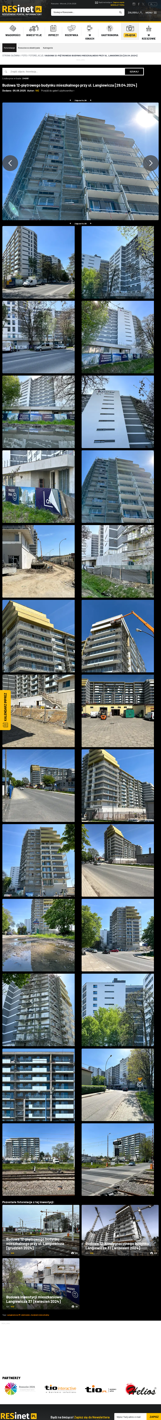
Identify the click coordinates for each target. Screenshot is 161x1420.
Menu (151, 12)
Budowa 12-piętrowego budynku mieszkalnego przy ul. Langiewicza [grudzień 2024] (35, 1243)
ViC (37, 90)
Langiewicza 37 (13, 1315)
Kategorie (48, 47)
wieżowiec (25, 1315)
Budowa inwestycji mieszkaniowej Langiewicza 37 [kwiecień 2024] (34, 1299)
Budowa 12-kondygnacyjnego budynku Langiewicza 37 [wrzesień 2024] (117, 1245)
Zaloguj (135, 12)
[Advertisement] (80, 1347)
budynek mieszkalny (40, 1315)
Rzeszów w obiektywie (29, 47)
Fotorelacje (9, 47)
